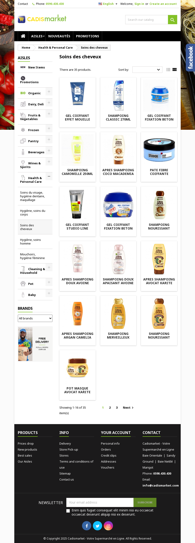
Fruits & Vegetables (30, 117)
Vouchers (107, 467)
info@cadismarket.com (161, 485)
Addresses (108, 461)
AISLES (37, 36)
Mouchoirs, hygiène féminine (32, 256)
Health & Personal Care (31, 180)
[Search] (151, 19)
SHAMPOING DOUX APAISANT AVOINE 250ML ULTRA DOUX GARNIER (118, 284)
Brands (25, 308)
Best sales (25, 455)
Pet (31, 284)
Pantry (33, 141)
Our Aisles (25, 461)
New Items (36, 67)
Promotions (87, 36)
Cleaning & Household (32, 271)
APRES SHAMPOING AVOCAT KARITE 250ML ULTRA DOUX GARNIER (159, 284)
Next (129, 407)
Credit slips (108, 455)
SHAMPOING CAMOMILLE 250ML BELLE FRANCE (77, 174)
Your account (116, 432)
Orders (106, 449)
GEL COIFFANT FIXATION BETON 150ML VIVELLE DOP (118, 230)
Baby (32, 295)
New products (27, 449)
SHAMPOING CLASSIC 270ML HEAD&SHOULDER (118, 119)
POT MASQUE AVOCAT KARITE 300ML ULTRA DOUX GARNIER (77, 393)
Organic (34, 93)
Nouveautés (59, 36)
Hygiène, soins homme (30, 241)
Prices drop (26, 443)
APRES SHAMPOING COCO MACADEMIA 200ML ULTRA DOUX (118, 175)
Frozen (33, 130)
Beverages (36, 152)
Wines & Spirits (30, 165)
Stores (64, 455)
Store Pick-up (68, 449)
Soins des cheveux (27, 227)
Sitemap (65, 473)
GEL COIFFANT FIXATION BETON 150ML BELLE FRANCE (159, 121)
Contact (23, 4)
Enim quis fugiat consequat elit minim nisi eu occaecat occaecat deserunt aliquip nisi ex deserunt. (112, 512)
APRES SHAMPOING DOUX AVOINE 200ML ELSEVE (77, 283)
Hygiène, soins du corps (32, 212)
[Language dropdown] (108, 4)
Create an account (163, 4)
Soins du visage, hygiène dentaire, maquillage (32, 196)
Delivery (65, 443)
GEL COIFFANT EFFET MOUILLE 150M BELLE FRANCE (77, 121)
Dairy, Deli (36, 104)
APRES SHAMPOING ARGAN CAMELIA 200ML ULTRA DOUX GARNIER (77, 339)
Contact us (66, 479)
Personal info (110, 443)
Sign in (139, 4)
